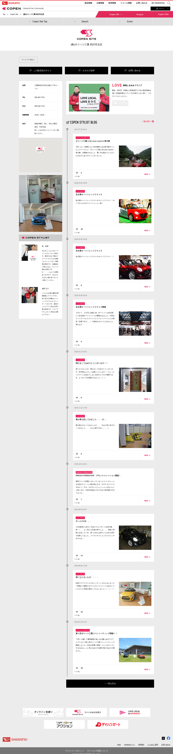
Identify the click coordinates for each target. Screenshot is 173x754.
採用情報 (112, 3)
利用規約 (141, 744)
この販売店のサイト (40, 70)
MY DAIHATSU (158, 3)
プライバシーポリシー (74, 751)
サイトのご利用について (97, 751)
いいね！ (122, 103)
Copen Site (14, 14)
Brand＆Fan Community (23, 8)
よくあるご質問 (153, 744)
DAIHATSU (11, 3)
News (119, 744)
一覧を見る (110, 683)
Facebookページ (129, 744)
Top (4, 14)
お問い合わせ (141, 3)
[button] (169, 3)
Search (84, 21)
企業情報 (100, 3)
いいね (77, 176)
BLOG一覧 (147, 121)
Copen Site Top (39, 21)
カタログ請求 (87, 70)
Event (130, 21)
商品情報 (88, 3)
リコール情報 (126, 3)
